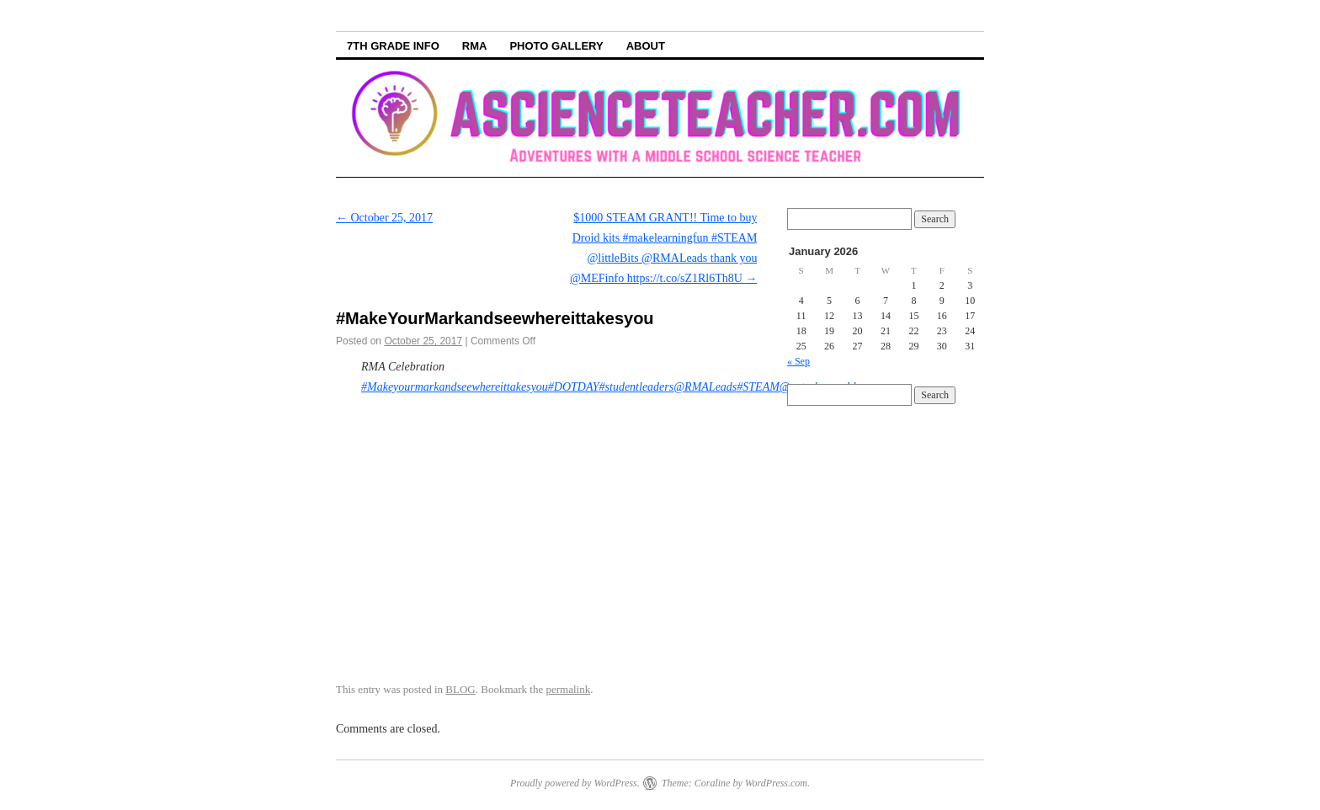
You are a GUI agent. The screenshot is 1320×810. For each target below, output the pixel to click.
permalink (568, 689)
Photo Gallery (556, 46)
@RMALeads (705, 387)
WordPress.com (776, 783)
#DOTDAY (573, 387)
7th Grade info (393, 46)
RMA (474, 46)
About (645, 46)
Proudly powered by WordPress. (575, 783)
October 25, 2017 (384, 217)
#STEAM (758, 387)
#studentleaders (636, 387)
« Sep (798, 361)
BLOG (460, 689)
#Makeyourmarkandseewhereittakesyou (454, 387)
